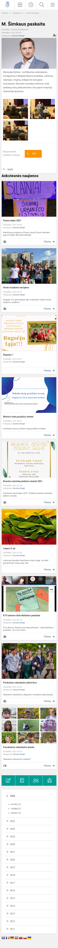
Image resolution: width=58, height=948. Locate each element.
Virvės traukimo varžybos (16, 287)
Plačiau (47, 241)
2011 (12, 929)
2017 (12, 883)
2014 (12, 906)
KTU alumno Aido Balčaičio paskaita (21, 615)
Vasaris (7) (16, 809)
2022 (12, 844)
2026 (12, 796)
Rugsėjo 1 (8, 354)
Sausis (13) (16, 813)
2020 (12, 859)
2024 (12, 829)
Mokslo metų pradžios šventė (18, 416)
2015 (12, 898)
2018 (12, 875)
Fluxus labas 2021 (12, 220)
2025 (12, 821)
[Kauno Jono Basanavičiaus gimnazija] (7, 4)
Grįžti (10, 169)
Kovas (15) (16, 804)
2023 (12, 836)
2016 (12, 890)
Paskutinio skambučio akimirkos (20, 682)
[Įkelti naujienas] (20, 5)
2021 (12, 852)
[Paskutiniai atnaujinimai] (31, 5)
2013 (12, 913)
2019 (12, 867)
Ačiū (31, 153)
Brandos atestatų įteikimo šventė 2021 (22, 481)
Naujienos (17, 13)
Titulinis (5, 13)
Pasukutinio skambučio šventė (18, 747)
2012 (12, 921)
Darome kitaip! (32, 13)
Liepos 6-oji (9, 548)
